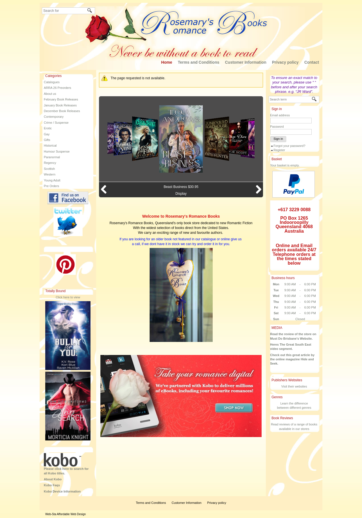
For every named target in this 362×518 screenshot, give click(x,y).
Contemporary (54, 116)
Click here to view (68, 297)
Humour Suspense (57, 151)
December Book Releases (62, 111)
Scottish (49, 168)
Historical (50, 145)
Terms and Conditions (198, 62)
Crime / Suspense (56, 122)
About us (50, 93)
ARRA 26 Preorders (57, 87)
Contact (311, 62)
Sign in (278, 138)
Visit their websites (294, 386)
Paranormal (52, 157)
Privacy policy (285, 62)
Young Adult (52, 180)
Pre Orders (51, 186)
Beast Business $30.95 (181, 187)
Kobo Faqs (52, 485)
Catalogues (52, 82)
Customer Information (245, 62)
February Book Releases (61, 99)
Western (49, 174)
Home (166, 62)
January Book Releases (60, 105)
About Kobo (53, 479)
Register (279, 150)
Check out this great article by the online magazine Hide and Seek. (292, 359)
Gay (46, 134)
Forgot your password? (289, 145)
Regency (50, 162)
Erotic (48, 128)
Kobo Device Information (62, 491)
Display (180, 194)
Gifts (47, 140)
